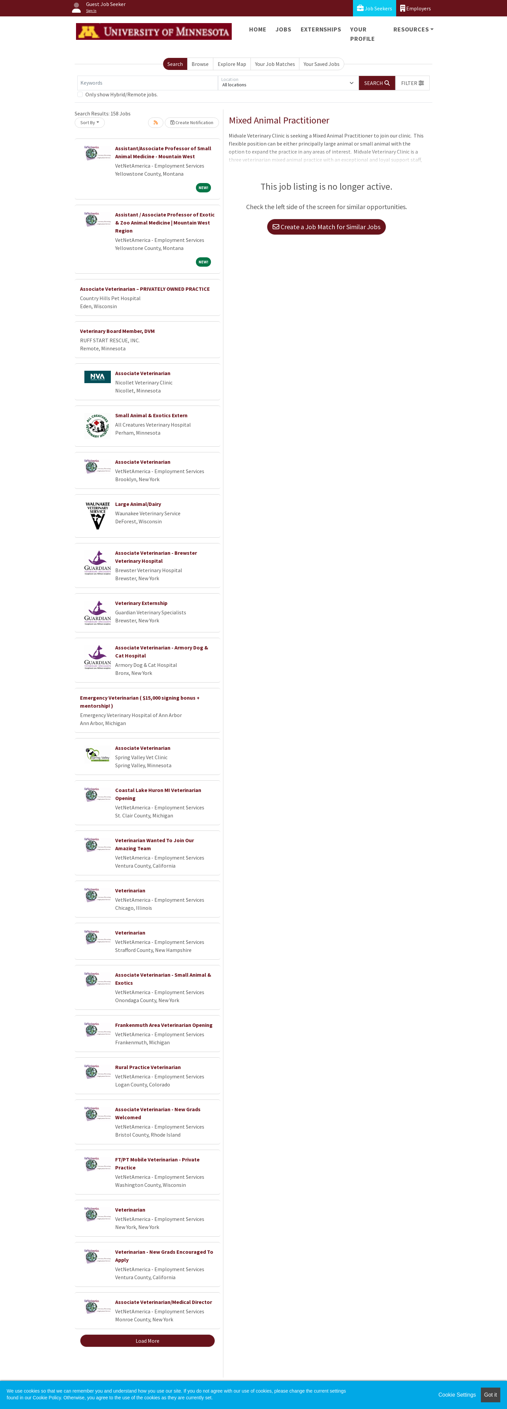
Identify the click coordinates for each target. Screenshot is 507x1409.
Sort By (87, 122)
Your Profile (362, 33)
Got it (490, 1395)
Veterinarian (130, 890)
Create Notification (191, 122)
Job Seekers (374, 8)
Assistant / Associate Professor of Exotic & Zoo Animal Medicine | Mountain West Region (165, 222)
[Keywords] (147, 83)
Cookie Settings (457, 1395)
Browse (200, 64)
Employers (415, 8)
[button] (412, 83)
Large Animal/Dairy (138, 504)
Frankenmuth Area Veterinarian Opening (164, 1025)
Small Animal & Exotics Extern (151, 415)
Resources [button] (411, 29)
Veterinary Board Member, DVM (117, 331)
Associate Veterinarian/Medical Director (163, 1302)
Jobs (283, 29)
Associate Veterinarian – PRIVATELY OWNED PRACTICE (145, 288)
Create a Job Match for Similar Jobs (326, 227)
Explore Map (232, 64)
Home (257, 29)
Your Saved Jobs (322, 64)
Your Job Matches (275, 64)
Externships (321, 29)
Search (175, 64)
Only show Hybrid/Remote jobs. (121, 94)
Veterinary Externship (141, 603)
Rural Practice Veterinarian (148, 1067)
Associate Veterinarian (142, 373)
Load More (147, 1340)
